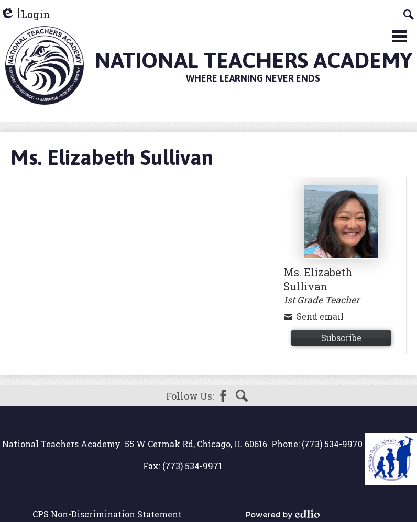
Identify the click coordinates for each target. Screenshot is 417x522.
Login (25, 14)
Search (242, 396)
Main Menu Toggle (399, 36)
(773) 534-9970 (332, 443)
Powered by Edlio (283, 514)
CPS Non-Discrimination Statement (107, 513)
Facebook (223, 396)
